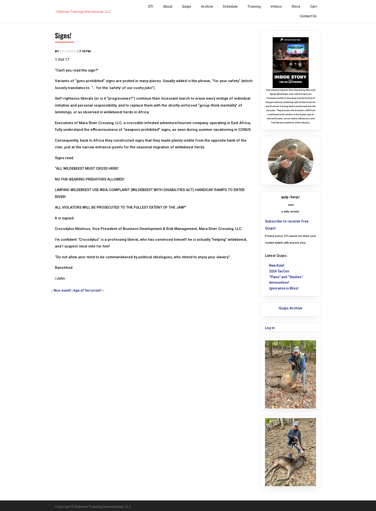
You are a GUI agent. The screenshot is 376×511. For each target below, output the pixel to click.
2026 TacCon (279, 271)
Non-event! (62, 290)
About (167, 6)
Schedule (230, 6)
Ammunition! (279, 282)
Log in (270, 328)
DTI (150, 6)
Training (254, 6)
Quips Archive (290, 308)
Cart (313, 6)
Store (296, 6)
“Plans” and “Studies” (286, 277)
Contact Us (308, 16)
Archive (207, 6)
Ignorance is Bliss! (284, 288)
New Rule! (276, 265)
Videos (276, 6)
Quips (186, 6)
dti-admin (68, 51)
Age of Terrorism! (87, 290)
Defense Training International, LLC (103, 507)
